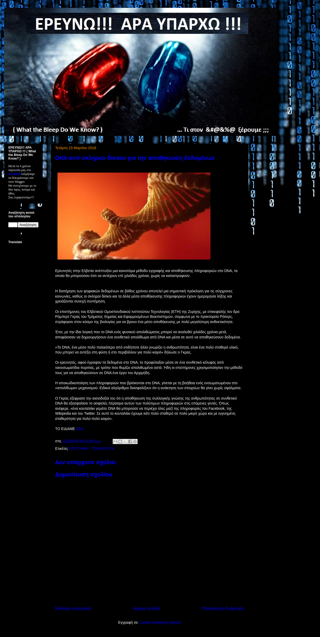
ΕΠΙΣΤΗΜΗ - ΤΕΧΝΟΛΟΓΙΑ (91, 448)
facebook (14, 174)
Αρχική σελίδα (146, 608)
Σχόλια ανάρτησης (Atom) (160, 622)
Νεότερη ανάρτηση (73, 608)
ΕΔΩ (80, 429)
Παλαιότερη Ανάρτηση (223, 608)
